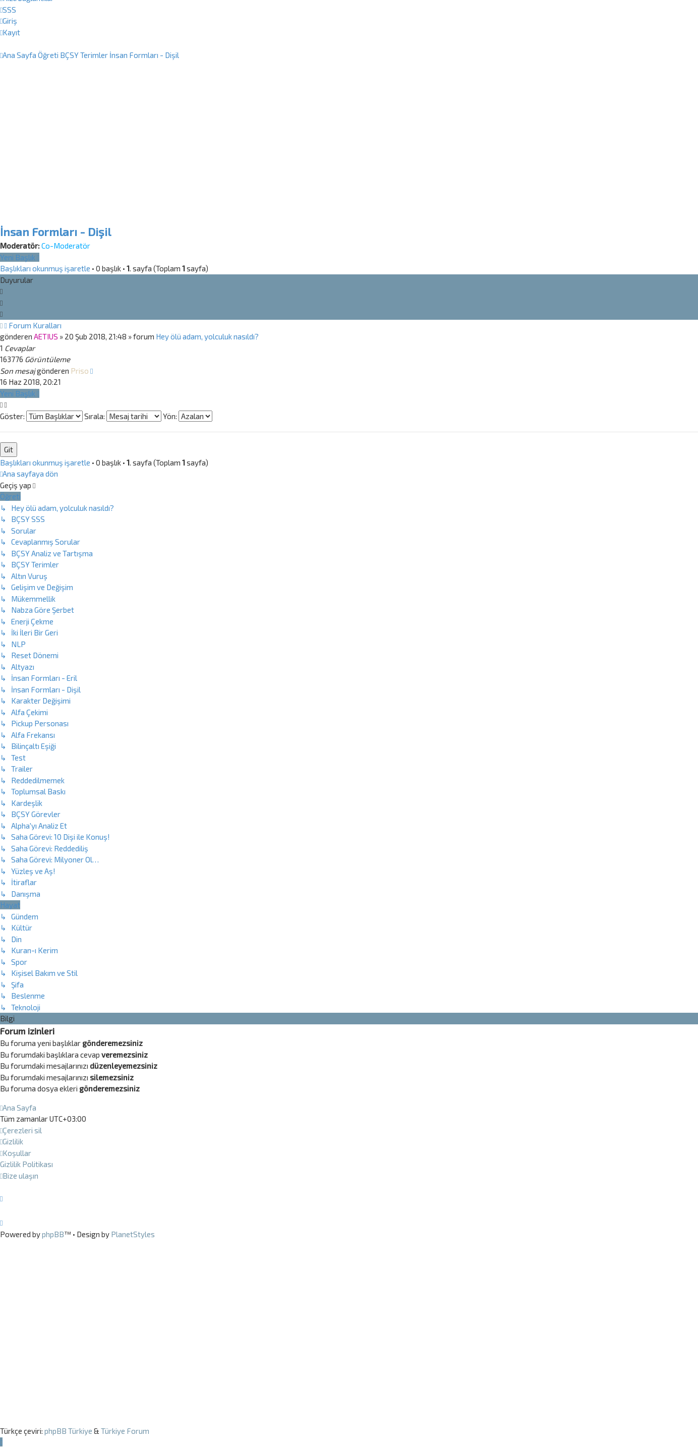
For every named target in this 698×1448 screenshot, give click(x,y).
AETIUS (46, 336)
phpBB (53, 1234)
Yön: (187, 416)
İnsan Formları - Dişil (55, 232)
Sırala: (122, 416)
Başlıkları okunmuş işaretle (45, 268)
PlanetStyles (133, 1234)
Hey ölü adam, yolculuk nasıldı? (207, 336)
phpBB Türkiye (68, 1430)
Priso (80, 370)
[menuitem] (8, 9)
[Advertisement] (349, 155)
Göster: (41, 416)
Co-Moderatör (65, 245)
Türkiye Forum (125, 1430)
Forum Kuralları (35, 325)
